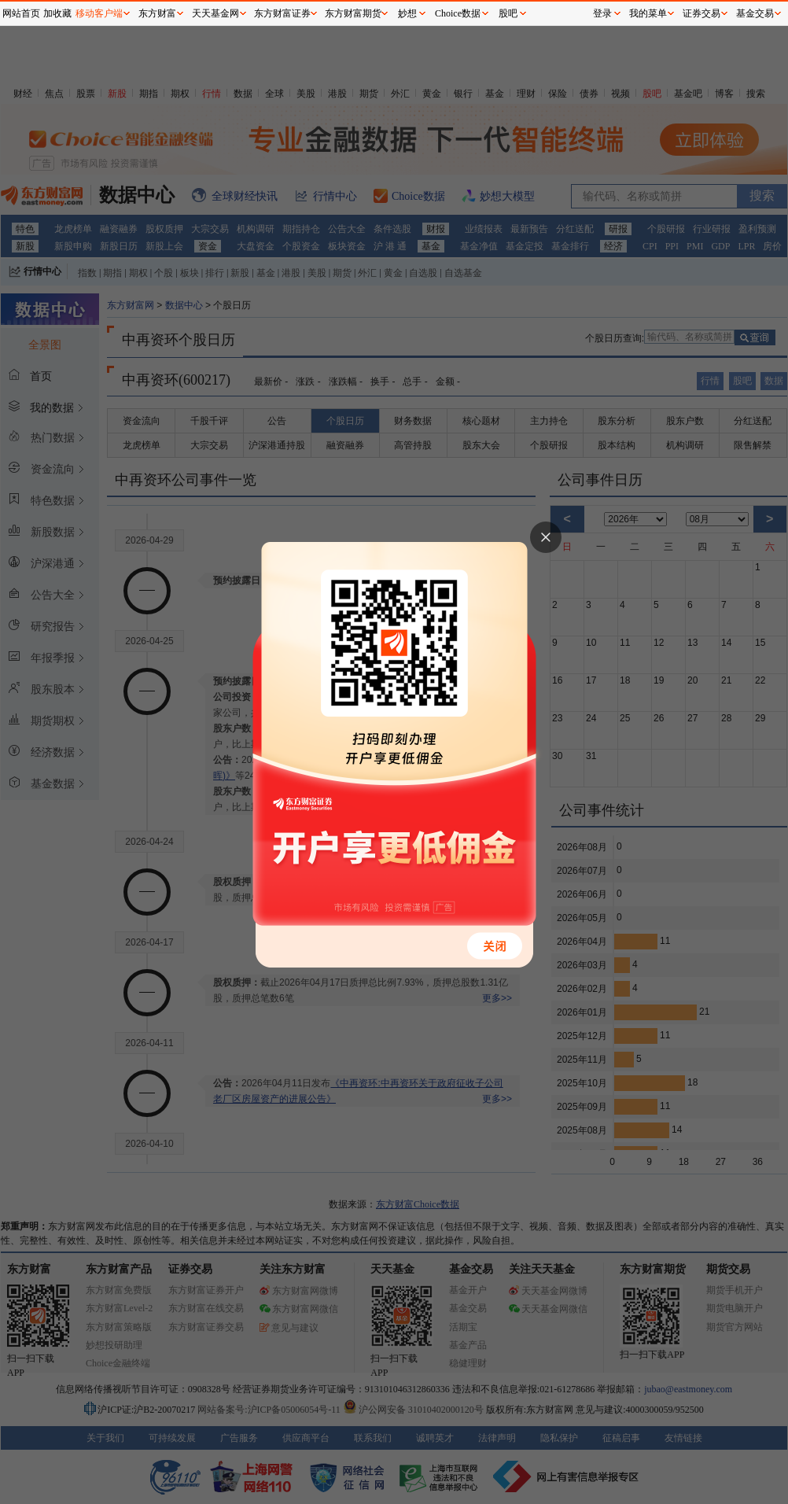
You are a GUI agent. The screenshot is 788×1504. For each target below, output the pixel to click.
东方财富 (157, 13)
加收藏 (57, 13)
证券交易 (701, 13)
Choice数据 (458, 13)
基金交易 (755, 13)
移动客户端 (99, 13)
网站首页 (21, 13)
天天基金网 (215, 13)
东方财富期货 (353, 13)
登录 (602, 13)
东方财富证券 (282, 13)
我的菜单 (648, 13)
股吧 (508, 13)
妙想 (407, 13)
